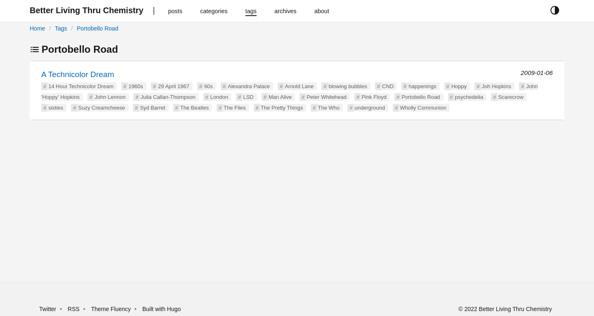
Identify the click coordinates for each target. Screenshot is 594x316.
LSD (248, 97)
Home (37, 28)
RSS (74, 309)
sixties (55, 108)
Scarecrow (510, 97)
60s (208, 86)
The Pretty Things (282, 108)
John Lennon (109, 97)
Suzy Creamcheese (101, 108)
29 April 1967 (173, 86)
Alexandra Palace (249, 86)
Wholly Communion (423, 108)
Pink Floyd (374, 97)
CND (388, 86)
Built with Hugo (161, 309)
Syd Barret (152, 108)
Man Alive (280, 97)
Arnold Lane (299, 86)
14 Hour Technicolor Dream (80, 86)
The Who (329, 108)
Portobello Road (97, 28)
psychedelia (469, 97)
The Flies (234, 108)
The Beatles (194, 108)
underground (370, 108)
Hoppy (459, 86)
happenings (422, 86)
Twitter (47, 309)
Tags (61, 28)
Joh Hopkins (497, 86)
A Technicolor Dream (77, 74)
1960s (135, 86)
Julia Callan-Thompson (168, 97)
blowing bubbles (348, 86)
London (219, 97)
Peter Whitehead (326, 97)
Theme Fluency (111, 309)
